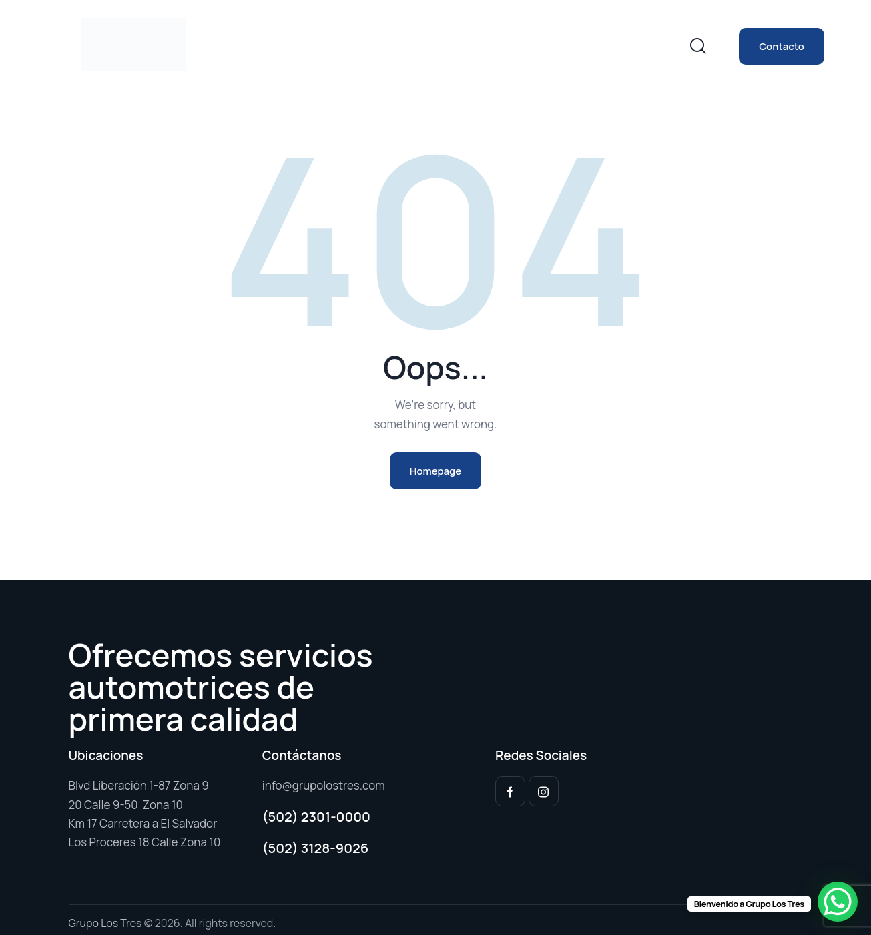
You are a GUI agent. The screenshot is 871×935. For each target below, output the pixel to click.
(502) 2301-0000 (316, 817)
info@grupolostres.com (323, 785)
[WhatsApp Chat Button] (838, 902)
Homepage (435, 471)
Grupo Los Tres (105, 923)
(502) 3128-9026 (315, 848)
